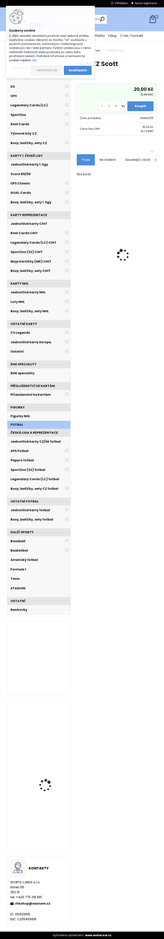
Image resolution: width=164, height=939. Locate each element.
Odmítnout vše (46, 70)
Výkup (112, 36)
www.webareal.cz (98, 935)
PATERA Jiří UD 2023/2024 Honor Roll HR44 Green (48, 770)
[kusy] (108, 106)
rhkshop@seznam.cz (32, 903)
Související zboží (142, 159)
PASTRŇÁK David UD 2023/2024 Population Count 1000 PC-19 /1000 (49, 817)
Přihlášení (121, 3)
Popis (86, 159)
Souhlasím (78, 70)
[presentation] (79, 248)
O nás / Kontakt (131, 36)
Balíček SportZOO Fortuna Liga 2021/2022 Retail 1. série (134, 253)
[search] (102, 19)
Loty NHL (95, 50)
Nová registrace (146, 3)
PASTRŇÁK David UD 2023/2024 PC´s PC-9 (48, 722)
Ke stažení (108, 159)
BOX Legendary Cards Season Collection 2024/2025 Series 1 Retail (96, 251)
